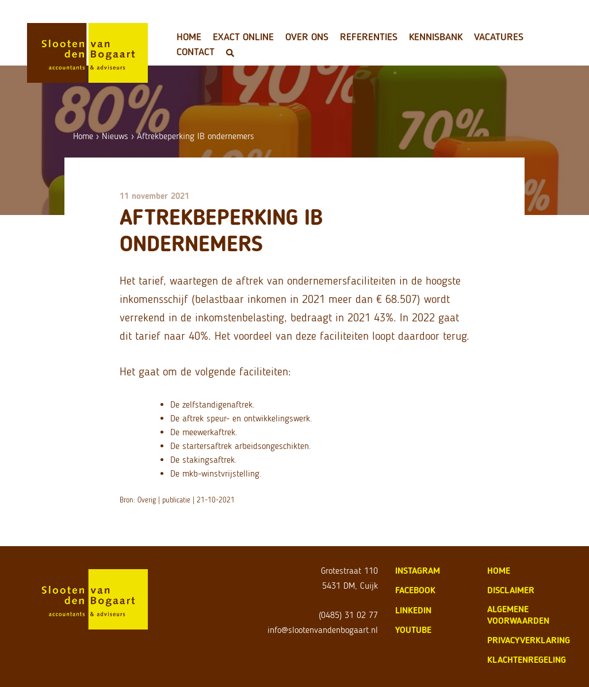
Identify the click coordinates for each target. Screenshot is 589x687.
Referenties (368, 36)
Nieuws (115, 136)
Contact (196, 51)
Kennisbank (435, 36)
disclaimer (510, 590)
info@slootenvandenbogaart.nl (322, 629)
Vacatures (498, 36)
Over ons (306, 36)
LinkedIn (413, 610)
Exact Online (243, 36)
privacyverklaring (528, 640)
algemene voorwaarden (518, 615)
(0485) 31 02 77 (348, 614)
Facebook (415, 590)
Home (189, 36)
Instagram (417, 570)
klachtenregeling (526, 659)
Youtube (413, 629)
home (498, 570)
